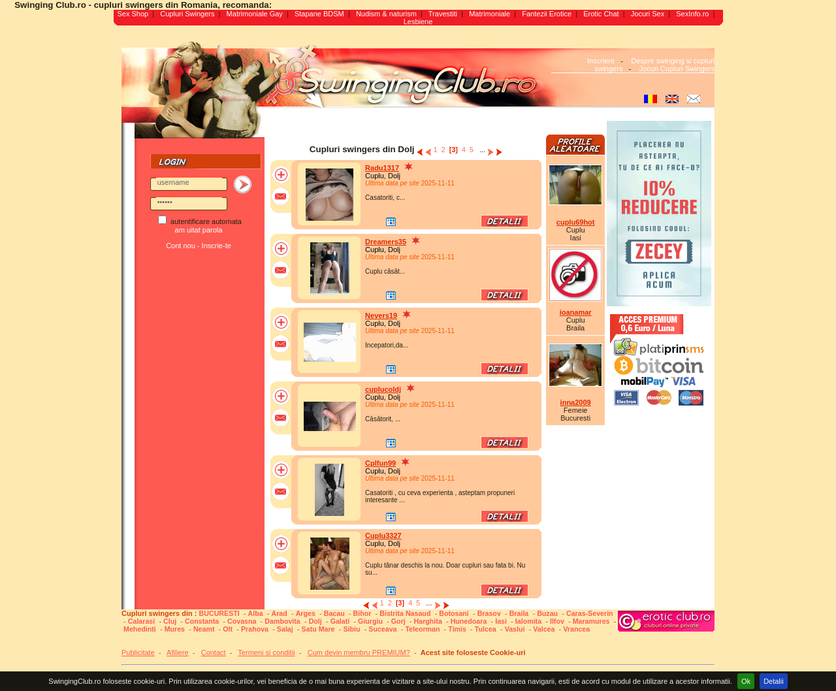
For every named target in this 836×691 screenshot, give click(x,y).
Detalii (774, 681)
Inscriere (601, 61)
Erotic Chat (601, 14)
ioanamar (576, 312)
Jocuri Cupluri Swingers (677, 68)
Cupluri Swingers (187, 14)
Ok (745, 681)
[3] (453, 149)
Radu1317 (382, 168)
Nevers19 (381, 315)
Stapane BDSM (319, 14)
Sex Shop (132, 14)
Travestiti (442, 14)
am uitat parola (199, 230)
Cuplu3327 (383, 535)
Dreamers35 (385, 242)
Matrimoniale (489, 14)
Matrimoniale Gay (255, 14)
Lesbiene (418, 21)
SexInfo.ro (692, 14)
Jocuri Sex (647, 14)
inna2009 (575, 402)
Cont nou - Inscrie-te (198, 245)
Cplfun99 (380, 463)
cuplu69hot (575, 222)
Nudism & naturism (386, 14)
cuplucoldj (383, 389)
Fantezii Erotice (546, 14)
